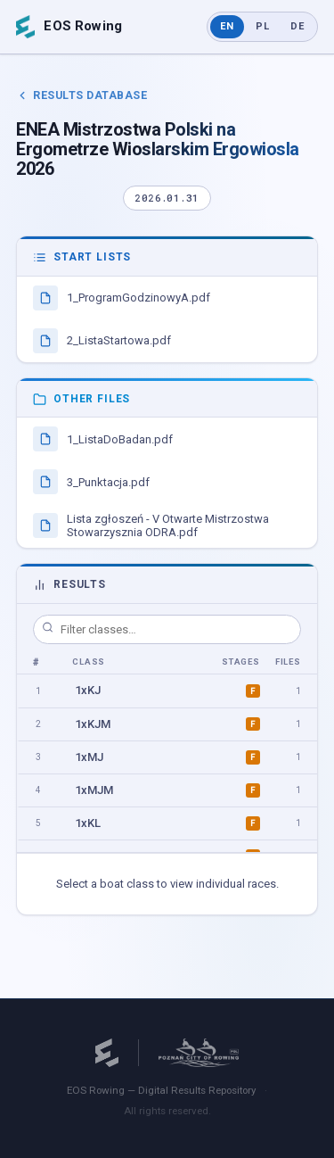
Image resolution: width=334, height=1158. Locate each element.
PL (263, 26)
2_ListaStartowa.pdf (102, 340)
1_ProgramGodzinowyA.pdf (121, 297)
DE (297, 26)
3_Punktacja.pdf (91, 481)
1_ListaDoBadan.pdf (103, 438)
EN (227, 26)
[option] (167, 690)
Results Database (81, 95)
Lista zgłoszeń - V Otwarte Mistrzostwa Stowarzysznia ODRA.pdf (151, 525)
